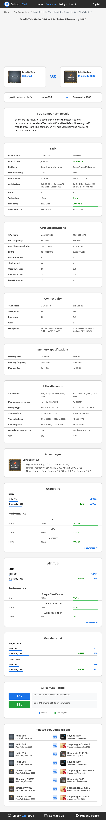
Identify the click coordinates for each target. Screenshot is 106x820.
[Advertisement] (53, 46)
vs (55, 737)
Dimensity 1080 (86, 75)
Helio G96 (27, 75)
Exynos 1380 (74, 761)
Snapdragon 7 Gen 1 (78, 796)
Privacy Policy (89, 816)
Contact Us (56, 816)
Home (40, 4)
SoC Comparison (21, 12)
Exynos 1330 (74, 735)
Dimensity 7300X (24, 779)
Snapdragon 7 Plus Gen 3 (80, 770)
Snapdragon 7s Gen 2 (78, 744)
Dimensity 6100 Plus (78, 753)
